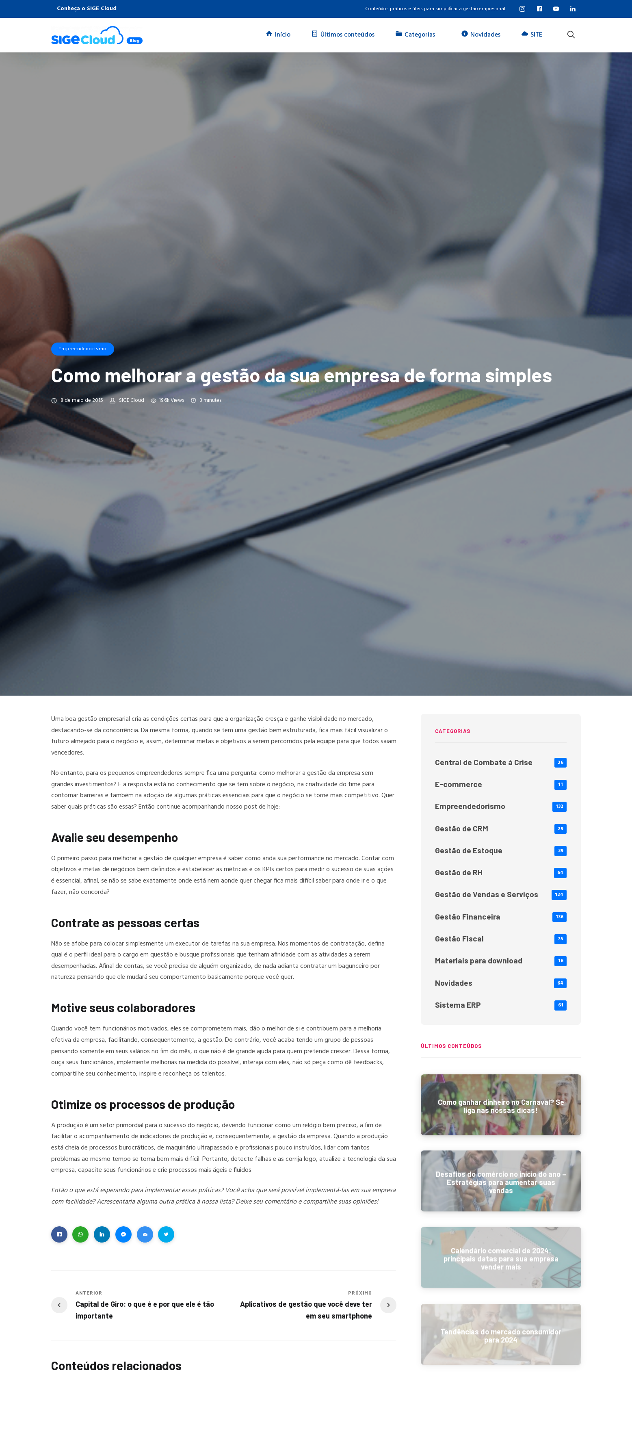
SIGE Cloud (131, 400)
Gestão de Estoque (468, 850)
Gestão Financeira (467, 916)
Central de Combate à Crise (483, 762)
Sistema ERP (458, 1004)
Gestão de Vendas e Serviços (486, 894)
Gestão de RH (459, 872)
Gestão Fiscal (459, 938)
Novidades (453, 982)
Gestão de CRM (461, 828)
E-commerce (458, 784)
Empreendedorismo (82, 349)
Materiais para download (478, 960)
